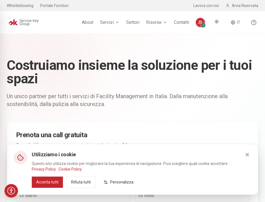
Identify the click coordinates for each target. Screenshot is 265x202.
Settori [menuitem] (132, 22)
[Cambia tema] (217, 22)
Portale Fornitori (54, 5)
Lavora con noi (206, 5)
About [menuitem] (87, 22)
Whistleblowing (20, 5)
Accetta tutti (47, 191)
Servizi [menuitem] (109, 22)
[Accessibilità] (11, 191)
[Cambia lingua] (235, 22)
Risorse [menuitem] (156, 22)
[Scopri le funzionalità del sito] (253, 22)
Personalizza (118, 191)
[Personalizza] (200, 22)
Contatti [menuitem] (181, 22)
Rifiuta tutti (81, 191)
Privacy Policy (44, 178)
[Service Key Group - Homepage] (23, 22)
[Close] (247, 163)
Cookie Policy (70, 178)
